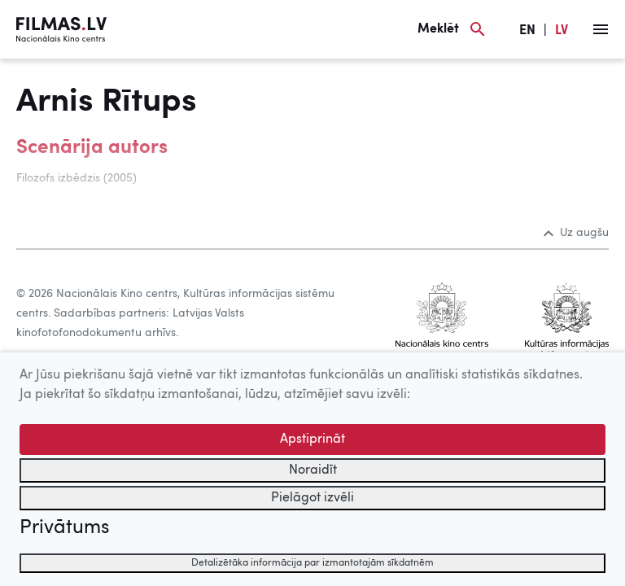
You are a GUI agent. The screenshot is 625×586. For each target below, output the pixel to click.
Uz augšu (576, 232)
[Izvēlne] (600, 29)
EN (527, 30)
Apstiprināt (312, 439)
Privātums (64, 528)
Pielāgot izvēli (312, 498)
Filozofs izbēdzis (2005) (76, 178)
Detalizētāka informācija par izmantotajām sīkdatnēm (312, 563)
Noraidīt (313, 470)
